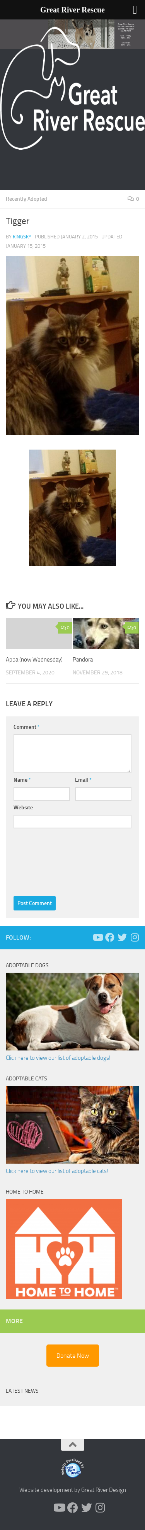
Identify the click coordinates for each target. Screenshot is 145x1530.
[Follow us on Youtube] (97, 937)
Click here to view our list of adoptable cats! (57, 1171)
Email (83, 780)
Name (22, 780)
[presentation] (45, 860)
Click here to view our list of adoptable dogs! (58, 1057)
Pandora (83, 659)
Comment (27, 727)
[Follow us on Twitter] (122, 937)
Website (23, 807)
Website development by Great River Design (72, 1489)
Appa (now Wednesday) (34, 659)
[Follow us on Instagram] (134, 937)
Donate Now (72, 1355)
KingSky (22, 237)
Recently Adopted (26, 199)
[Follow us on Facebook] (109, 937)
